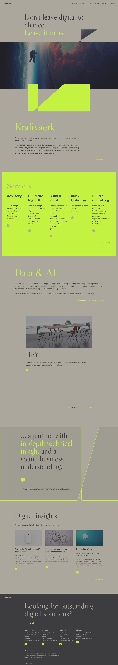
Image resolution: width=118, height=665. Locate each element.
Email (28, 634)
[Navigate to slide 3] (73, 370)
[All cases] (87, 370)
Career (90, 4)
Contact (112, 4)
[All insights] (97, 542)
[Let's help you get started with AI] (88, 300)
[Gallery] (59, 343)
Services (82, 4)
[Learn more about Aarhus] (43, 607)
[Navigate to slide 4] (74, 370)
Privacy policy (22, 661)
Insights (97, 4)
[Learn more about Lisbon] (77, 605)
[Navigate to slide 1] (69, 370)
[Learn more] (106, 242)
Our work (74, 4)
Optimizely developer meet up (38, 661)
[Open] (8, 225)
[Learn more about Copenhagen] (25, 607)
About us (105, 4)
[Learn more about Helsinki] (60, 607)
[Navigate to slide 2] (71, 370)
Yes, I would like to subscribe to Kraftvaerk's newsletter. (42, 644)
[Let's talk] (98, 159)
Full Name (29, 626)
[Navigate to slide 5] (76, 370)
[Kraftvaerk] (7, 4)
